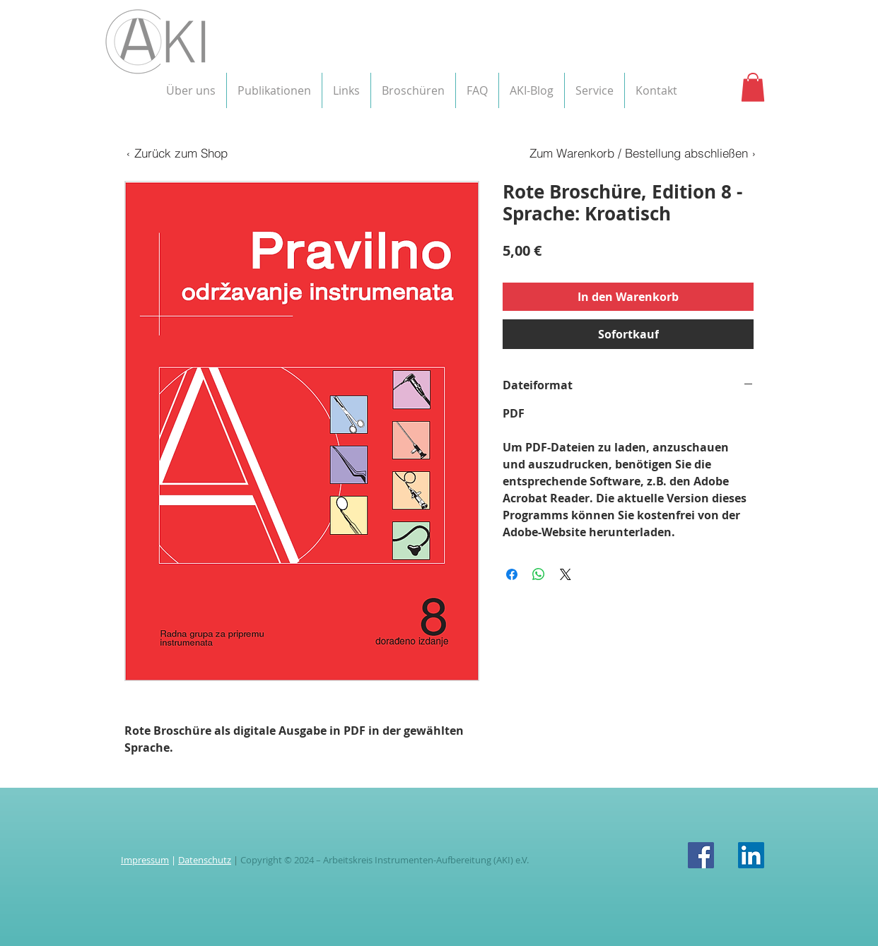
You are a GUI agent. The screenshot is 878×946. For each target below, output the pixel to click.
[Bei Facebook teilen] (511, 574)
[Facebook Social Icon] (701, 855)
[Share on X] (565, 574)
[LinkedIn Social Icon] (751, 855)
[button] (191, 90)
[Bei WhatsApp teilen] (538, 574)
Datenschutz (204, 859)
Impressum (145, 859)
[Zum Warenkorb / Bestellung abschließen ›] (641, 153)
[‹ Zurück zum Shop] (176, 153)
